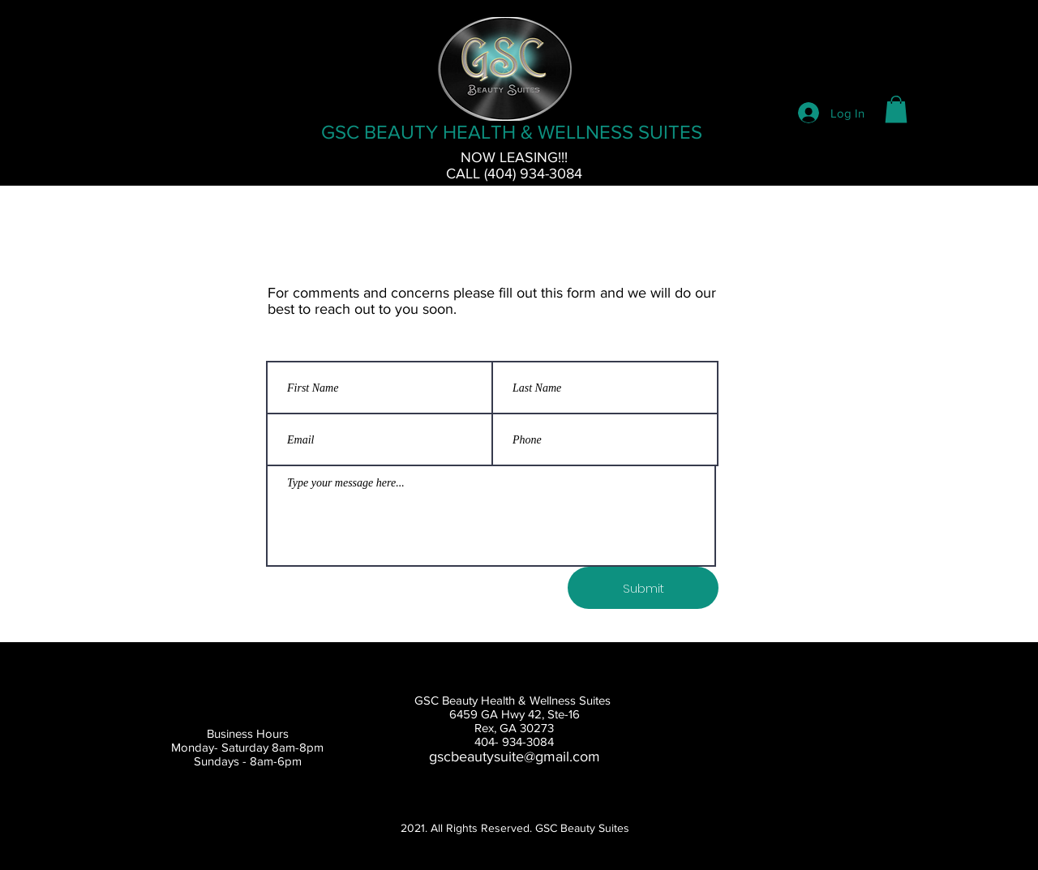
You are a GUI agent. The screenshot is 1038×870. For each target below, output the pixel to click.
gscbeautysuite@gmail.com (514, 756)
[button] (896, 109)
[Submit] (643, 588)
